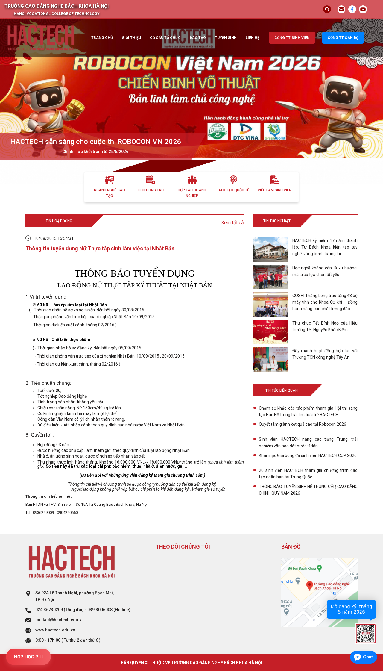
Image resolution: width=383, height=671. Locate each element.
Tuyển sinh (226, 38)
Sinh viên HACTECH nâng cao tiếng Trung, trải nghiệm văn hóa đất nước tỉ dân (308, 442)
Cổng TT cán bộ (343, 38)
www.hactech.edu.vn (55, 630)
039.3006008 (100, 609)
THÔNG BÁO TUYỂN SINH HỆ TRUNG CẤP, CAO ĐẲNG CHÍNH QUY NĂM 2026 (308, 490)
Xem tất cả (232, 222)
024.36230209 (49, 609)
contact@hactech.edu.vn (59, 619)
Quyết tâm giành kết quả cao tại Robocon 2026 (302, 424)
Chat (368, 657)
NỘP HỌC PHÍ (28, 657)
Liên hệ (252, 38)
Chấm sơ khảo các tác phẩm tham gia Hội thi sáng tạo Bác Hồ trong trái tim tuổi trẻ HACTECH (308, 411)
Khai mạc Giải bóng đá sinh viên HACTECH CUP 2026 (308, 455)
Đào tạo (198, 38)
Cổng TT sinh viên (292, 38)
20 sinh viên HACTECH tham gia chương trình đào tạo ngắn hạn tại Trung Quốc (308, 473)
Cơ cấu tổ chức (165, 38)
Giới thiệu (131, 38)
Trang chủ (102, 38)
